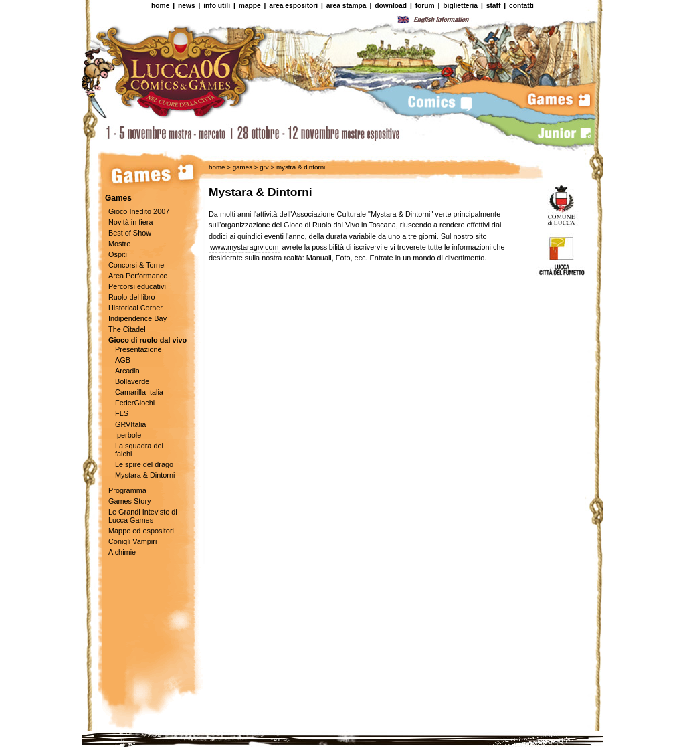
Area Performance (137, 276)
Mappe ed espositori (141, 531)
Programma (127, 490)
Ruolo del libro (131, 297)
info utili (216, 5)
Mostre (119, 244)
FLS (121, 413)
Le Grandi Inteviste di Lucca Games (142, 516)
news (186, 5)
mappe (250, 5)
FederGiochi (135, 403)
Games (118, 198)
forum (425, 5)
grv (263, 167)
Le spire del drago (144, 464)
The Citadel (127, 329)
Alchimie (122, 552)
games (242, 167)
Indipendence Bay (137, 318)
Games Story (129, 501)
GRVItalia (130, 424)
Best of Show (129, 233)
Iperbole (128, 435)
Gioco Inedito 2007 (138, 211)
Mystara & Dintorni (145, 475)
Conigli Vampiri (132, 541)
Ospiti (117, 254)
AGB (122, 360)
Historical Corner (135, 308)
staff (493, 5)
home (160, 5)
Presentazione (138, 349)
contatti (521, 5)
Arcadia (127, 371)
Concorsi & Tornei (137, 265)
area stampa (346, 5)
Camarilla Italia (139, 392)
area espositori (293, 5)
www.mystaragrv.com (244, 247)
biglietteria (460, 5)
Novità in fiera (130, 222)
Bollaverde (132, 381)
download (391, 5)
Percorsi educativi (137, 286)
